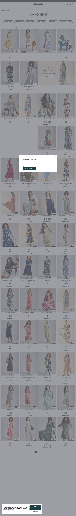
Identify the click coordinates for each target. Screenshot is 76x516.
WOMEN (15, 7)
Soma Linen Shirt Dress (47, 183)
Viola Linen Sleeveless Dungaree (66, 215)
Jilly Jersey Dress (66, 118)
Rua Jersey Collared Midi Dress (28, 86)
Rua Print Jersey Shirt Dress (10, 118)
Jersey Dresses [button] (19, 21)
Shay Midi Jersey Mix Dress (47, 312)
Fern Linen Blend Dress (10, 312)
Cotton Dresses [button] (41, 21)
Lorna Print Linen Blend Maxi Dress (29, 183)
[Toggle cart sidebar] (72, 4)
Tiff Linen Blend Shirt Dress (65, 377)
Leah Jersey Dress (10, 377)
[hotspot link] (56, 73)
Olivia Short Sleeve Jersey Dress (10, 280)
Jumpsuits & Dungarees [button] (65, 21)
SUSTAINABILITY (58, 7)
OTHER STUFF (51, 7)
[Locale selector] (4, 4)
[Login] (70, 3)
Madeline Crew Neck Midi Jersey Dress (66, 409)
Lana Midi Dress (47, 280)
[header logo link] (38, 4)
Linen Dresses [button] (30, 21)
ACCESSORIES (24, 7)
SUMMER (42, 7)
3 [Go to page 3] (40, 452)
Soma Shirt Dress (10, 215)
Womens (4, 10)
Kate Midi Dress (29, 118)
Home (2, 10)
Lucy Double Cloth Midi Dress (10, 183)
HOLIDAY (37, 7)
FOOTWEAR (31, 7)
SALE (46, 7)
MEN (19, 7)
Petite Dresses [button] (8, 21)
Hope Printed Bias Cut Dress (28, 312)
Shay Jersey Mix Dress (10, 86)
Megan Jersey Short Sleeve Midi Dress (28, 215)
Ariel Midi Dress (66, 312)
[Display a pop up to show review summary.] (32, 59)
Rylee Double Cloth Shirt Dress (28, 280)
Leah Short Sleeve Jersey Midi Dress (66, 280)
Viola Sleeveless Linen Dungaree (47, 215)
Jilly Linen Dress (10, 409)
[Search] (67, 4)
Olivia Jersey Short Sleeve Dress (47, 409)
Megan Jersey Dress (47, 377)
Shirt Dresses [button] (52, 21)
